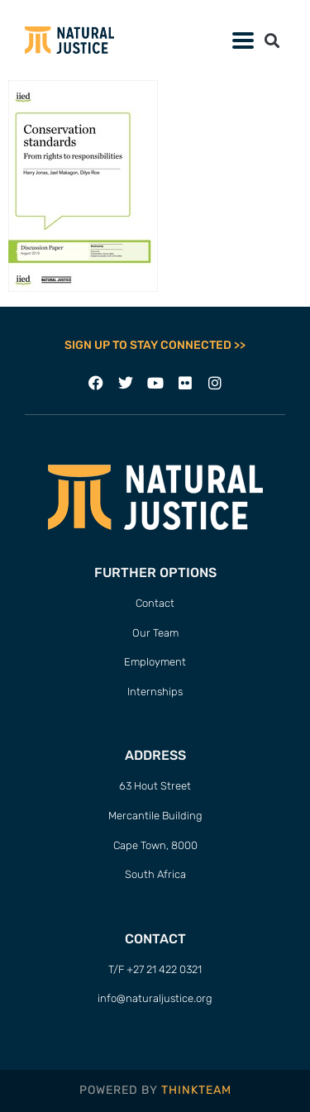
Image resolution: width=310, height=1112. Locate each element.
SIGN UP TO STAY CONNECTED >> (155, 345)
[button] (271, 40)
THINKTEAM (196, 1090)
